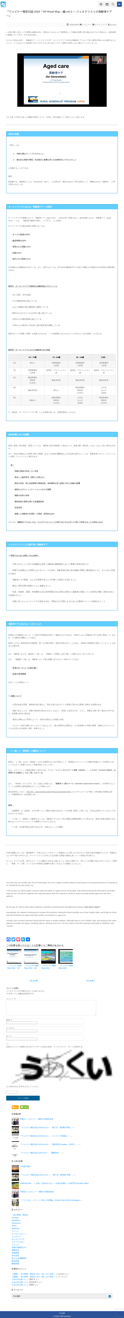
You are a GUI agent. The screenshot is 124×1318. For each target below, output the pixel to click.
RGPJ (14, 1229)
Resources (16, 1226)
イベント (15, 1234)
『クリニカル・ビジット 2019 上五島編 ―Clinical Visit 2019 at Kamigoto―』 (51, 1203)
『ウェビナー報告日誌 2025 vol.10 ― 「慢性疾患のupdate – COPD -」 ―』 (50, 1147)
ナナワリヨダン (18, 1245)
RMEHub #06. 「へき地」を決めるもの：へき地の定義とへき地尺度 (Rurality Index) (54, 1186)
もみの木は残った (19, 1282)
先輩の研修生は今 (19, 1250)
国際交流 (15, 1253)
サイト (9, 1039)
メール (10, 1031)
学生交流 (15, 1258)
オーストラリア (101, 25)
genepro (113, 25)
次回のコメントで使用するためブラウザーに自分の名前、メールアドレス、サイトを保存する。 (45, 1050)
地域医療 (15, 1256)
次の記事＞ (90, 981)
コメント (11, 999)
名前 (9, 1023)
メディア (15, 1248)
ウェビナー (86, 25)
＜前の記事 (33, 981)
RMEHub (15, 1231)
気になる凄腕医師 (19, 1261)
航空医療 (15, 1264)
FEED (24, 1110)
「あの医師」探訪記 (20, 1218)
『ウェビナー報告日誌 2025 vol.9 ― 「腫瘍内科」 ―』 (42, 1156)
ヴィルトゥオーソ (19, 1237)
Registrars (16, 1223)
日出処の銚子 (25, 1169)
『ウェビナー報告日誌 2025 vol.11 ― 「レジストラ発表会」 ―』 (46, 1139)
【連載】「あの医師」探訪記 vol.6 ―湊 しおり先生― (33, 1277)
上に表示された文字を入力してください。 (23, 1089)
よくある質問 (101, 4)
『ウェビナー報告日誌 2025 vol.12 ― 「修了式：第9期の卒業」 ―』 (48, 1130)
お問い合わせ (107, 4)
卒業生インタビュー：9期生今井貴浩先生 (36, 1122)
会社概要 (62, 1313)
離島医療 (15, 1266)
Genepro (15, 1220)
